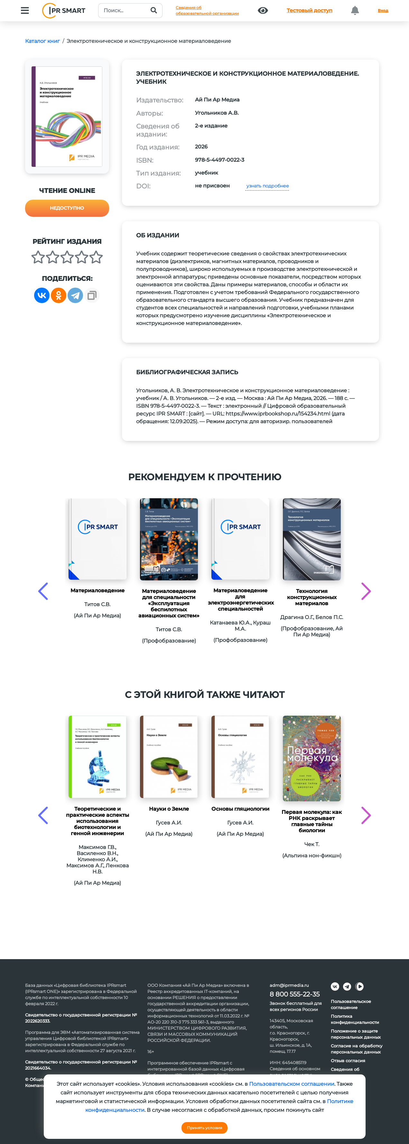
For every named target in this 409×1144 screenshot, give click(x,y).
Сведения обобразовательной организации (207, 10)
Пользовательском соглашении (291, 1084)
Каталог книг (42, 41)
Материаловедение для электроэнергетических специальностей (240, 599)
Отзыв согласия (348, 1060)
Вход (383, 10)
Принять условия (204, 1127)
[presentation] (43, 591)
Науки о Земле (169, 809)
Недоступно (67, 208)
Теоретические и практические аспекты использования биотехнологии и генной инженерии (97, 821)
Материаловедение (97, 590)
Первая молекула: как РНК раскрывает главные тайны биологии (312, 821)
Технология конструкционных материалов (312, 597)
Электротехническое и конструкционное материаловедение (149, 41)
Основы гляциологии (240, 809)
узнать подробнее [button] (267, 186)
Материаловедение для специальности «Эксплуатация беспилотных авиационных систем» (169, 603)
